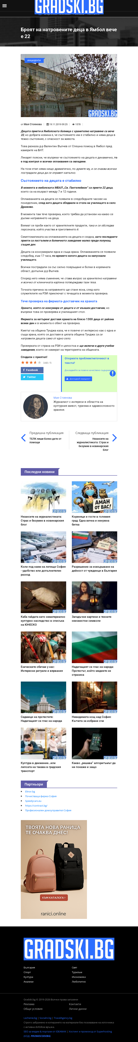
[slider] (31, 362)
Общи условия (33, 1009)
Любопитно (79, 981)
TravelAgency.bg (63, 1018)
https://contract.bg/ (36, 805)
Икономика (79, 977)
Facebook (30, 370)
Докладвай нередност (78, 378)
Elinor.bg (30, 791)
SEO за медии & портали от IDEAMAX (45, 1031)
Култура (28, 977)
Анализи (28, 981)
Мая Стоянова (33, 124)
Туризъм (77, 972)
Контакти (75, 1004)
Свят (74, 967)
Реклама (29, 1004)
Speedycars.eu (33, 801)
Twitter (29, 377)
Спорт (27, 972)
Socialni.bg (45, 1018)
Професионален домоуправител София (48, 810)
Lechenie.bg (30, 1018)
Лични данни (78, 1009)
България (29, 967)
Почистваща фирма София (41, 796)
